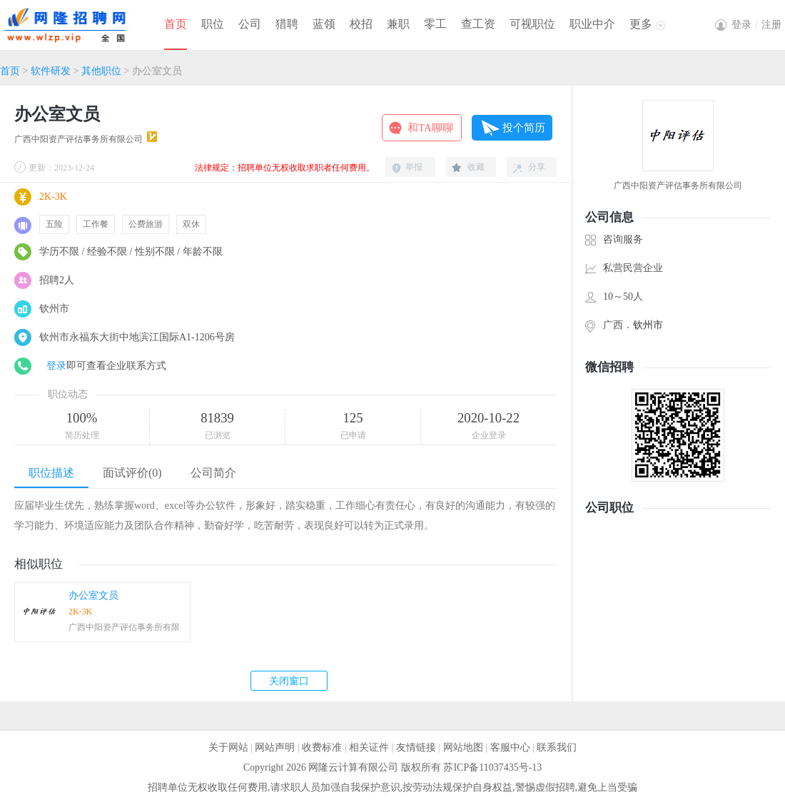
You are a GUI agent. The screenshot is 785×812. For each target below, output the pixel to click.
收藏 (476, 167)
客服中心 (510, 747)
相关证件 (369, 747)
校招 (361, 24)
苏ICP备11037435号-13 (492, 767)
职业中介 (592, 24)
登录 (56, 365)
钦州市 (648, 325)
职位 (212, 24)
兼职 (398, 24)
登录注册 (756, 24)
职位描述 (51, 473)
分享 (536, 167)
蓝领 (324, 24)
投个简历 (523, 127)
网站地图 (463, 747)
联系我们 (557, 747)
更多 (640, 24)
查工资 (478, 24)
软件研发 (51, 71)
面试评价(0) (132, 473)
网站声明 (275, 747)
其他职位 (101, 71)
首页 (175, 24)
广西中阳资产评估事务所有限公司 (78, 139)
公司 (249, 24)
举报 (413, 167)
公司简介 (213, 473)
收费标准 (322, 747)
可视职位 (532, 24)
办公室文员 (93, 595)
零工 (435, 24)
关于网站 (228, 747)
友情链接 (416, 747)
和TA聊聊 (430, 127)
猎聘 (286, 24)
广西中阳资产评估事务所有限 (124, 627)
